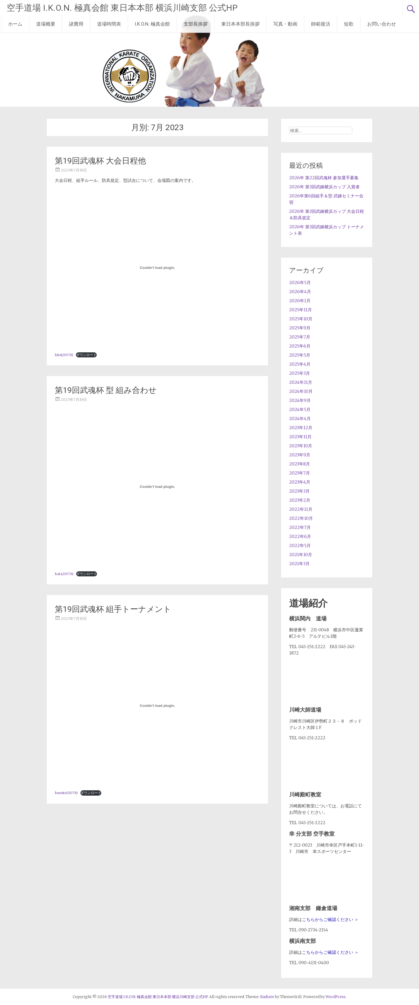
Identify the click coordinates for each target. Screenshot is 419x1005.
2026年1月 (300, 300)
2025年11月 (300, 309)
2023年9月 (299, 454)
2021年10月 (300, 554)
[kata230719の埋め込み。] (157, 486)
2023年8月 (299, 463)
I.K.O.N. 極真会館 (152, 24)
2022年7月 (300, 527)
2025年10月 (300, 318)
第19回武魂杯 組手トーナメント (113, 609)
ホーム (15, 24)
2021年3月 (299, 563)
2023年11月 (300, 436)
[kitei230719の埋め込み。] (157, 268)
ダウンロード (86, 355)
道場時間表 (109, 24)
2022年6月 (300, 536)
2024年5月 (300, 409)
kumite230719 (66, 793)
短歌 (349, 24)
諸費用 (76, 24)
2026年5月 (300, 282)
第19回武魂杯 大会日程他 (100, 160)
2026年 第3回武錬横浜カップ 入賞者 (324, 186)
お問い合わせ (381, 24)
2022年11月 (300, 509)
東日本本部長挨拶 (240, 24)
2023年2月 (299, 500)
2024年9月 (300, 400)
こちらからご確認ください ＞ (330, 919)
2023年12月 (300, 427)
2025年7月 (299, 337)
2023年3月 (299, 491)
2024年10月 (301, 391)
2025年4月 (300, 364)
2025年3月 (299, 373)
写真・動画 (285, 24)
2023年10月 (300, 445)
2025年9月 (300, 327)
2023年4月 (299, 482)
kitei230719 (64, 355)
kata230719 (64, 574)
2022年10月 (301, 518)
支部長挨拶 (196, 24)
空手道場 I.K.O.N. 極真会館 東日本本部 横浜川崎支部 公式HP (122, 8)
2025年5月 (299, 355)
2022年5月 (300, 545)
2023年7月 (299, 473)
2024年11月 (300, 382)
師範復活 (320, 24)
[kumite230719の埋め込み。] (157, 705)
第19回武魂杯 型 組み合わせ (106, 390)
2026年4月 (300, 291)
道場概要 (45, 24)
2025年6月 (300, 346)
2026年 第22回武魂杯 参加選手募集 (324, 177)
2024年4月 (300, 418)
